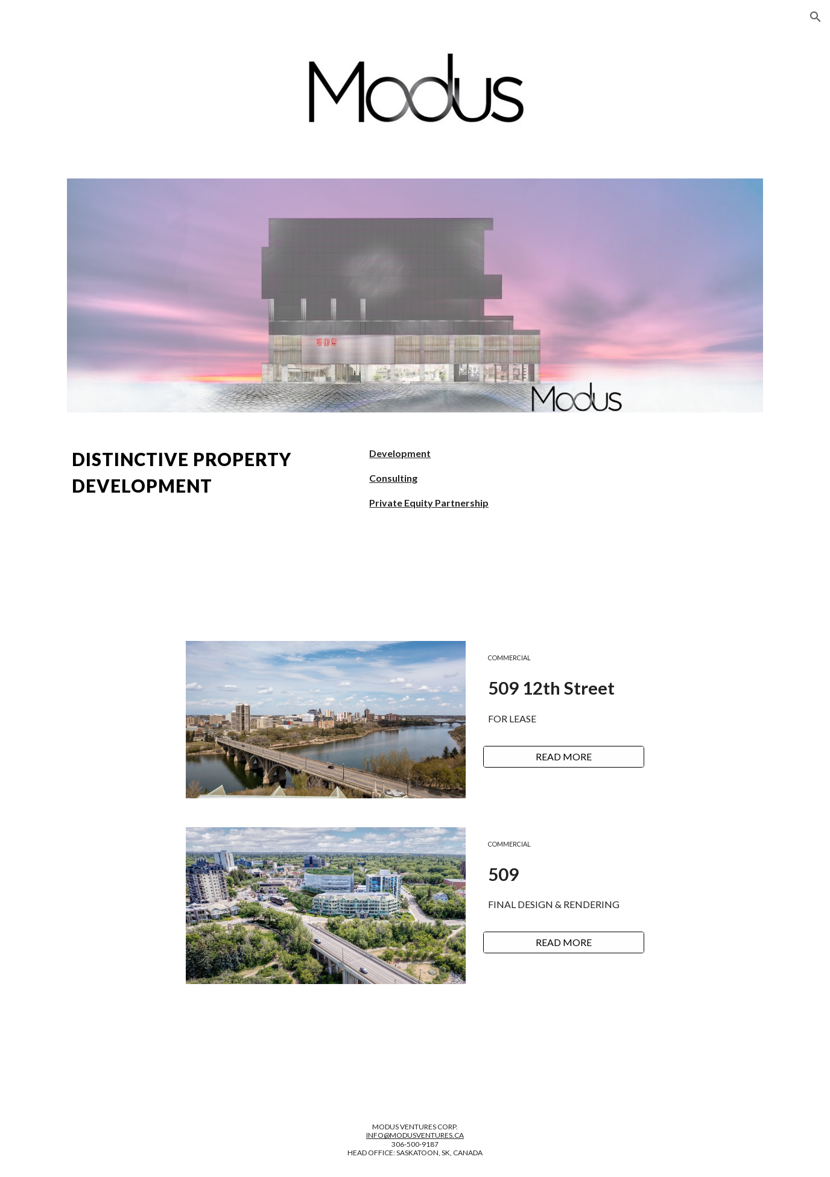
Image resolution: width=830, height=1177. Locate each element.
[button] (815, 16)
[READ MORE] (563, 756)
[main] (207, 472)
